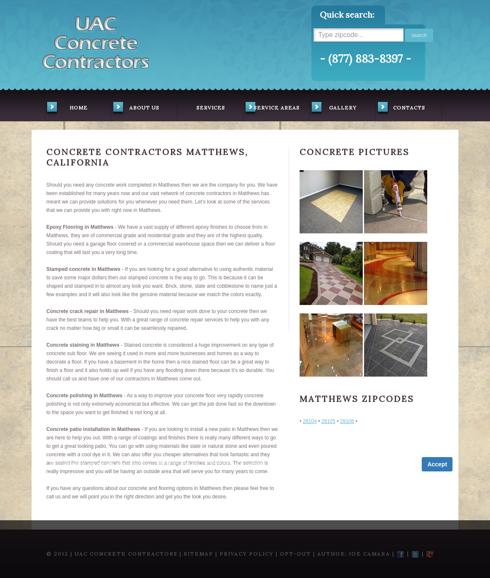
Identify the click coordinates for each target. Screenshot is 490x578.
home (66, 109)
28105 (328, 421)
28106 (347, 421)
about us (135, 109)
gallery (333, 109)
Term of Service (172, 461)
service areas (272, 109)
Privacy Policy (217, 461)
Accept (437, 464)
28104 (310, 421)
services (210, 107)
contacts (400, 109)
